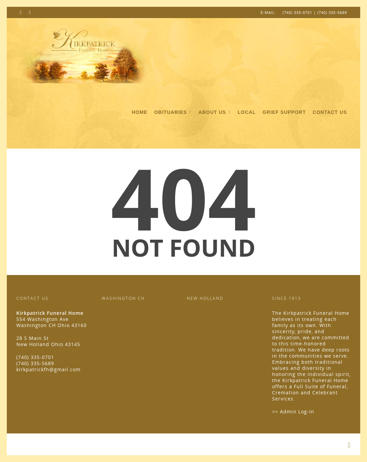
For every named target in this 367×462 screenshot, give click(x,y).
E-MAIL (268, 12)
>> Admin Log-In (293, 411)
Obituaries (173, 112)
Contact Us (330, 112)
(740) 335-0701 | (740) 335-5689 (315, 12)
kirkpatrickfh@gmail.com (48, 369)
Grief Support (284, 112)
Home (139, 112)
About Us (215, 112)
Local (247, 112)
